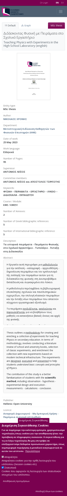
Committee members (15, 178)
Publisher (8, 400)
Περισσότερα (32, 457)
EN (57, 2)
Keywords (8, 187)
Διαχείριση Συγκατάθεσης (33, 426)
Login (44, 2)
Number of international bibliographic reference (29, 231)
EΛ (62, 2)
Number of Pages (12, 158)
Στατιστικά (10, 474)
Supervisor (9, 168)
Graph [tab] (26, 25)
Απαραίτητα (10, 463)
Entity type (9, 105)
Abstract (8, 257)
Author (7, 115)
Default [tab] (10, 25)
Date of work (10, 138)
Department (10, 125)
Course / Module (12, 201)
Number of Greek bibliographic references (25, 221)
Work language (11, 148)
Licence (7, 410)
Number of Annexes (14, 211)
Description (9, 240)
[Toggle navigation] (60, 12)
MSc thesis (56, 25)
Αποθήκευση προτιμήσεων (16, 487)
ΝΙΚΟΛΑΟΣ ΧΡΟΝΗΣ (15, 119)
